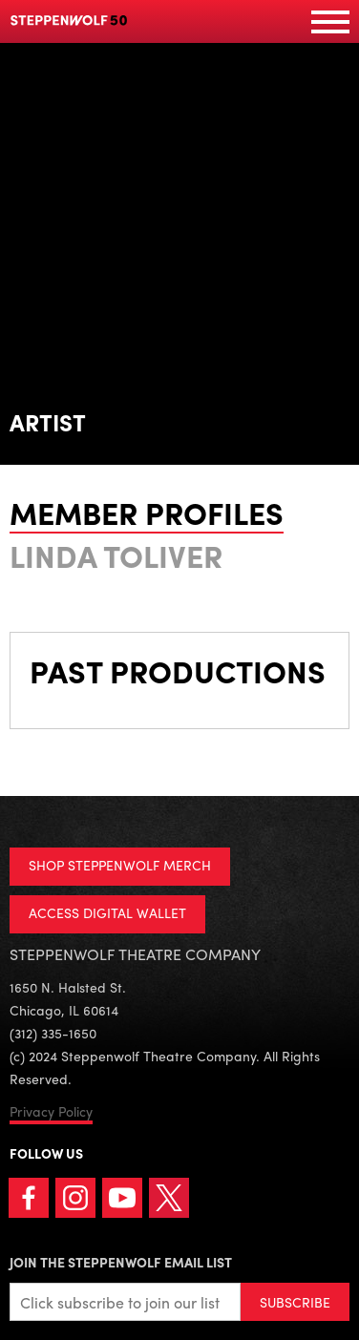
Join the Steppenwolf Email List (121, 1261)
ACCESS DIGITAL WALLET (107, 912)
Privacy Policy (51, 1110)
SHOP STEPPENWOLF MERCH (120, 864)
